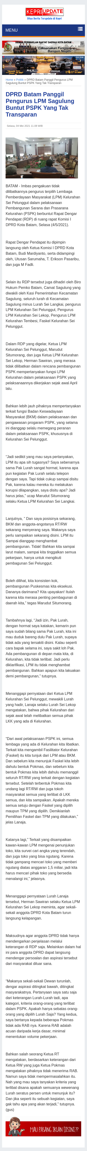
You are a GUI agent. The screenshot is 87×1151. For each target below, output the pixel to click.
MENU (11, 30)
